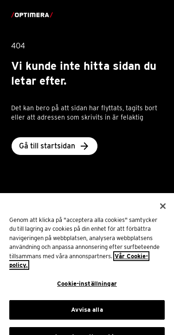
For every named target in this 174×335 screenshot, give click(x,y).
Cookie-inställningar (87, 288)
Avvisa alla (87, 314)
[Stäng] (163, 211)
